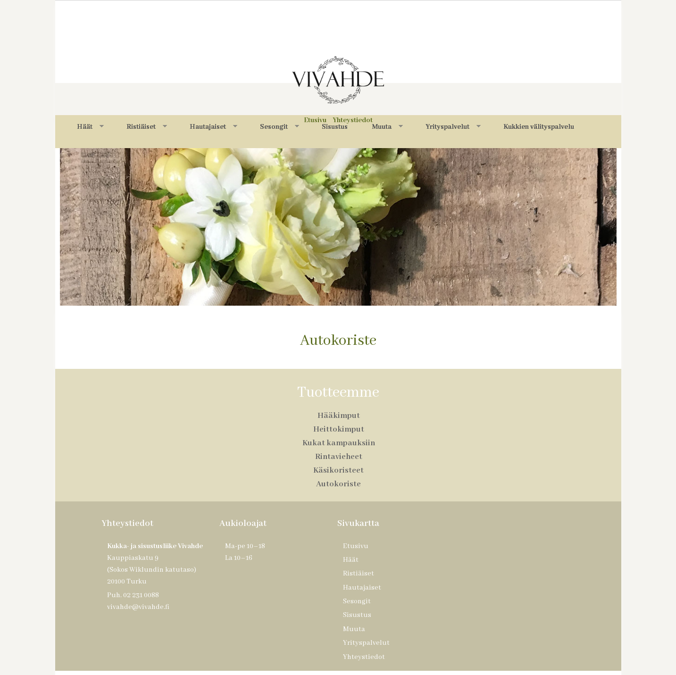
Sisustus (335, 127)
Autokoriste (338, 484)
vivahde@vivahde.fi (138, 607)
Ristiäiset (146, 127)
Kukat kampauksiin (338, 443)
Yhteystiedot (364, 657)
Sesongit (279, 127)
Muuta (387, 127)
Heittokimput (338, 429)
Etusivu (355, 546)
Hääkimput (338, 416)
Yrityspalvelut (453, 127)
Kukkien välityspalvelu (538, 127)
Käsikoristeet (338, 470)
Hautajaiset (213, 127)
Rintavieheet (338, 457)
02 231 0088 (141, 595)
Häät (90, 127)
